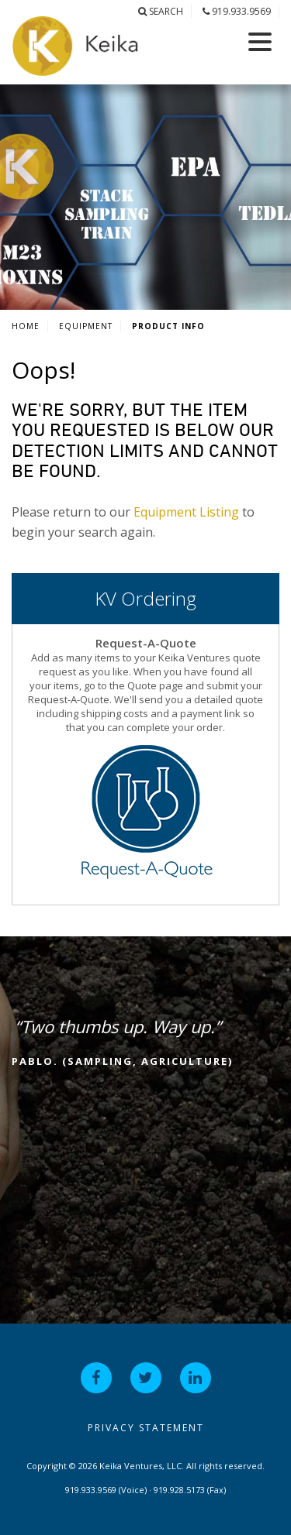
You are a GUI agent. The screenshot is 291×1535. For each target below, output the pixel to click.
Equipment (86, 326)
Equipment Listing (186, 511)
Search (160, 11)
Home (26, 326)
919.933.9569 (237, 11)
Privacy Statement (146, 1427)
